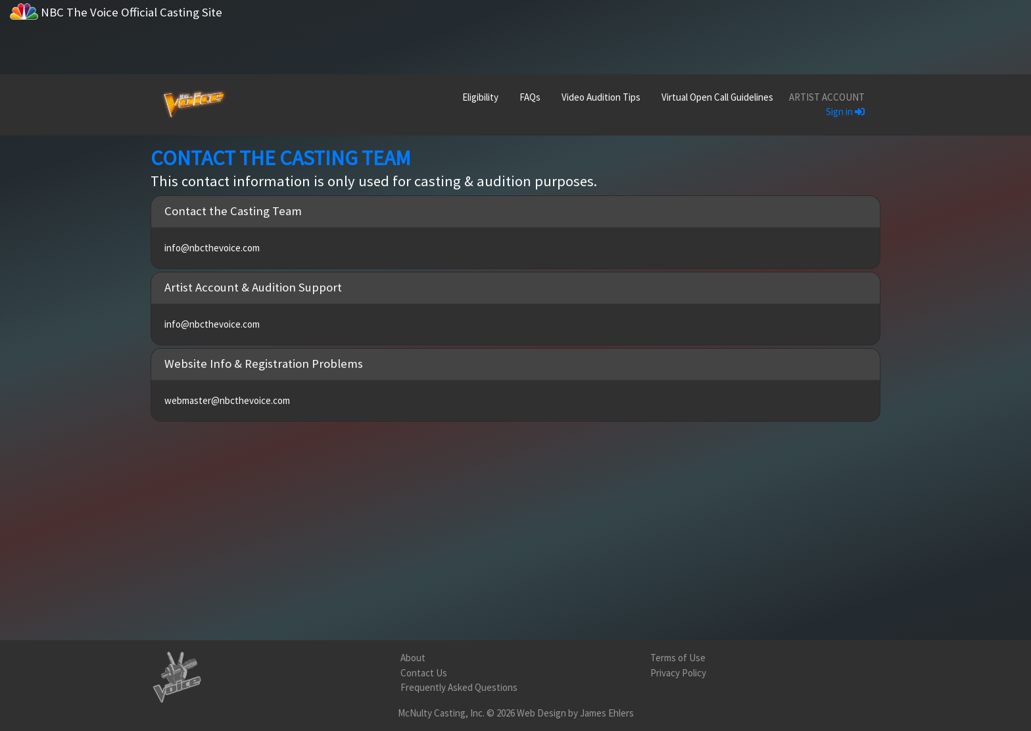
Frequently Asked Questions (458, 687)
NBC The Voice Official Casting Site (116, 11)
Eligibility (480, 97)
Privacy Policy (678, 673)
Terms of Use (678, 657)
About (412, 657)
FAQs (529, 97)
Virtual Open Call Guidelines (717, 97)
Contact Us (423, 673)
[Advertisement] (644, 29)
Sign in (845, 111)
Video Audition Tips (601, 97)
